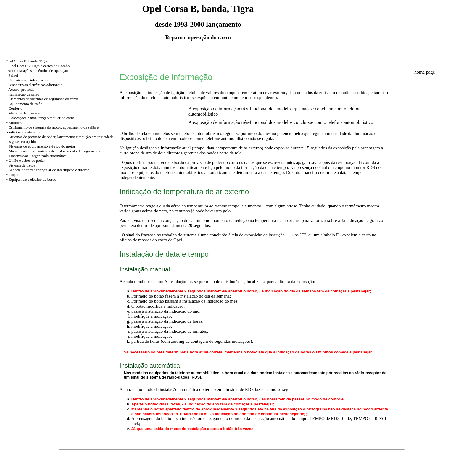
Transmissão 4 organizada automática (37, 155)
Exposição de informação (28, 80)
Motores (15, 122)
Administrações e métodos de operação (38, 70)
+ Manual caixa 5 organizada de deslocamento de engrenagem (53, 151)
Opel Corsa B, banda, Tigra (27, 61)
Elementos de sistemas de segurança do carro (43, 99)
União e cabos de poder (27, 160)
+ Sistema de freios (20, 165)
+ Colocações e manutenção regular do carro (40, 118)
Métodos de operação (25, 113)
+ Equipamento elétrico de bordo (31, 179)
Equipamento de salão (26, 103)
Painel (13, 75)
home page (424, 72)
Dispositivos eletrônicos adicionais (35, 85)
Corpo (13, 174)
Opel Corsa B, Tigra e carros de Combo (39, 66)
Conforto (15, 108)
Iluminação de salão (24, 94)
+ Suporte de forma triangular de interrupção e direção (47, 170)
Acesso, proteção (21, 89)
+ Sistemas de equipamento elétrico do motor (40, 146)
